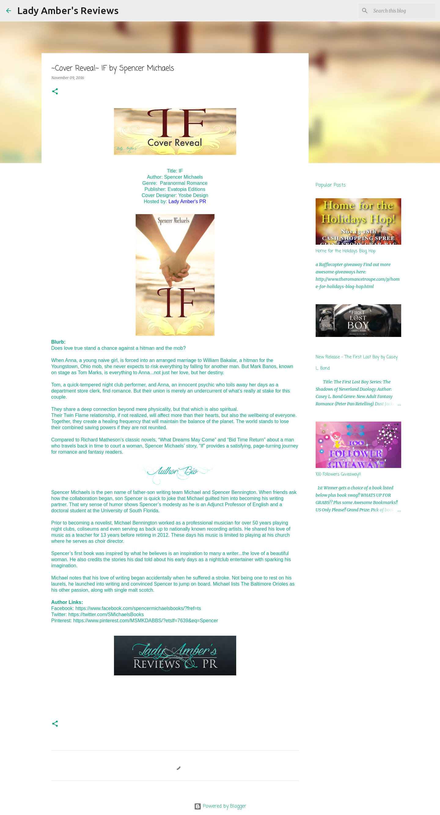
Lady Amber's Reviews (68, 10)
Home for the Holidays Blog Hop (346, 251)
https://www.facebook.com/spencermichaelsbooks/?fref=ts (138, 608)
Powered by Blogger (220, 806)
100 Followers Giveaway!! (338, 474)
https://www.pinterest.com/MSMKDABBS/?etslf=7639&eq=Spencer (145, 620)
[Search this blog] (403, 10)
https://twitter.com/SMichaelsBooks (106, 614)
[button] (55, 92)
